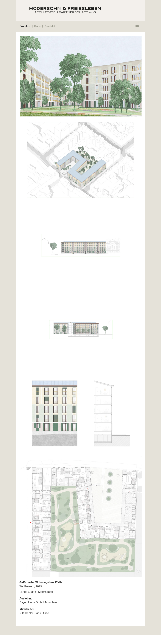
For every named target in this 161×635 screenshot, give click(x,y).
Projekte (24, 26)
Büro (37, 26)
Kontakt (50, 26)
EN (137, 25)
